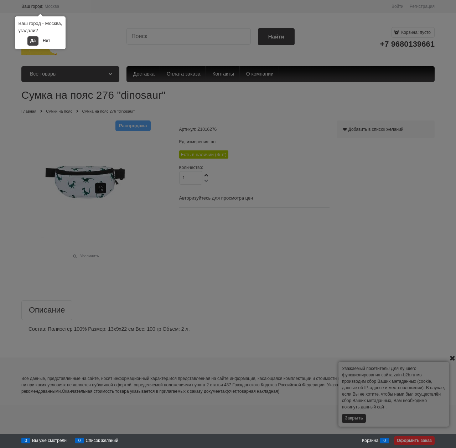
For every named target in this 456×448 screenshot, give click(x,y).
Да (33, 40)
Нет (46, 40)
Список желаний (102, 440)
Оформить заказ (414, 440)
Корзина (370, 440)
